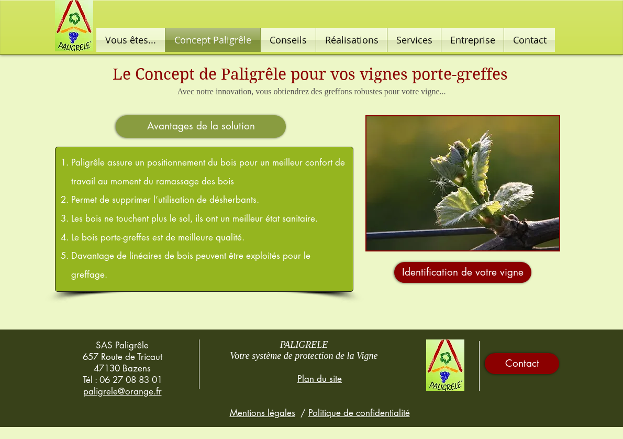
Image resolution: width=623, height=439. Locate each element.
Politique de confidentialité (359, 413)
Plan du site (319, 379)
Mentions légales (262, 413)
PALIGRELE (304, 344)
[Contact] (522, 363)
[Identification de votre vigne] (462, 272)
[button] (201, 126)
